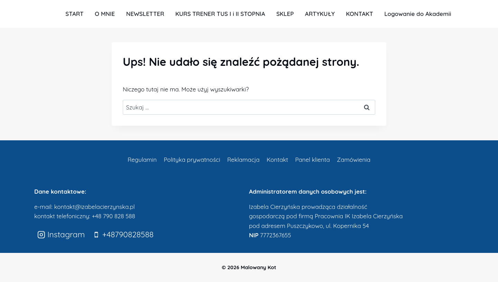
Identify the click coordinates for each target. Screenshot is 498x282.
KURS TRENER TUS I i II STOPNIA (220, 13)
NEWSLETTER (145, 13)
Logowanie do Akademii (417, 13)
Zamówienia (353, 159)
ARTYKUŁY (320, 13)
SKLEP (285, 13)
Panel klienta (312, 159)
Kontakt (277, 159)
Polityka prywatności (192, 159)
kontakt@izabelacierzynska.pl (94, 206)
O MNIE (105, 13)
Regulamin (142, 159)
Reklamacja (243, 159)
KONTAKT (359, 13)
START (74, 13)
